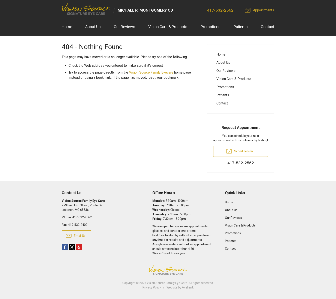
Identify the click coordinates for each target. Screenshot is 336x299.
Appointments (260, 10)
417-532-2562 (220, 10)
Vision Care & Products (167, 27)
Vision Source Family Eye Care (167, 283)
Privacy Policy (151, 287)
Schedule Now (240, 151)
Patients (241, 27)
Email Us (76, 236)
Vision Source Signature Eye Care (168, 270)
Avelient (187, 287)
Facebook (65, 248)
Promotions (210, 27)
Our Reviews (124, 27)
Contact (267, 27)
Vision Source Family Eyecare (151, 73)
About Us (93, 27)
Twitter (72, 248)
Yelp (79, 248)
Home (67, 27)
